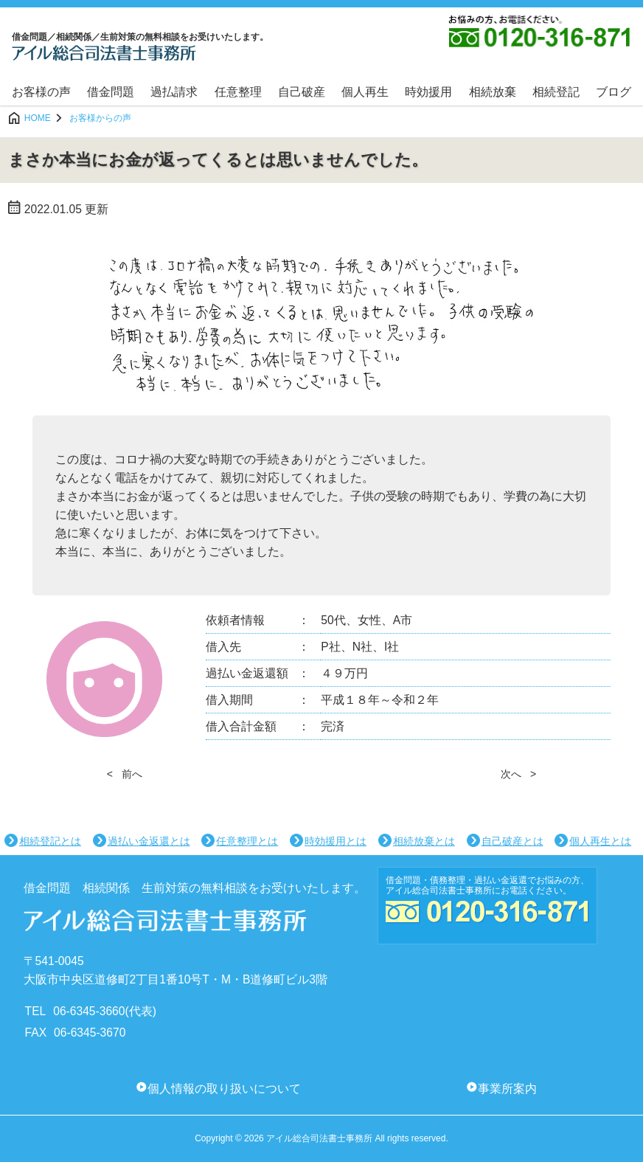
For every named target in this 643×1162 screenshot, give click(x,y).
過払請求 (174, 92)
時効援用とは (335, 841)
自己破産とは (512, 841)
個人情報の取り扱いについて (224, 1088)
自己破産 (301, 92)
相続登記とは (50, 841)
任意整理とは (247, 841)
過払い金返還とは (149, 841)
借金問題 (110, 92)
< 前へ (124, 774)
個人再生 (365, 92)
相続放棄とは (424, 841)
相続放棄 (492, 92)
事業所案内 (507, 1088)
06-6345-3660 (89, 1011)
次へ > (518, 774)
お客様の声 (41, 92)
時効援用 (428, 92)
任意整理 (238, 92)
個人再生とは (600, 841)
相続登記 (556, 92)
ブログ (613, 92)
